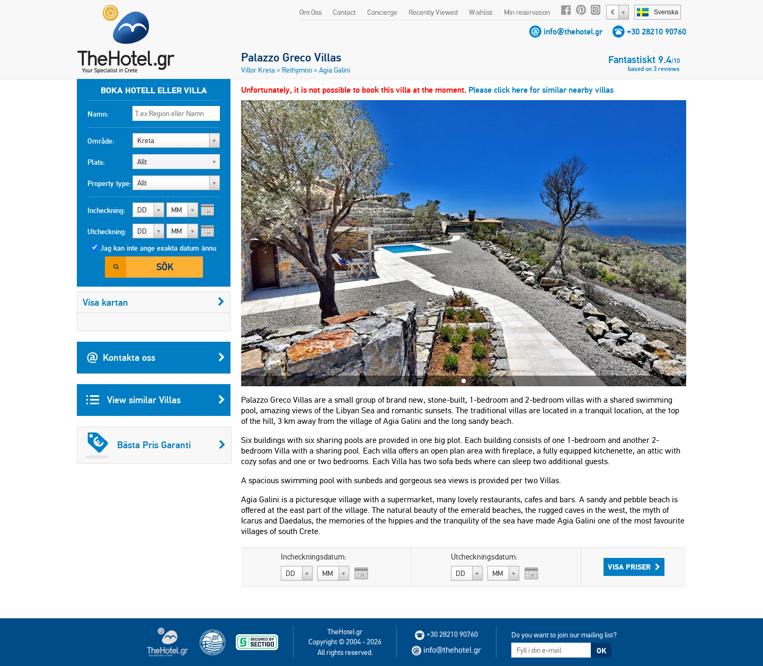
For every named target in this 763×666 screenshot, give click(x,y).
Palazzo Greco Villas (291, 57)
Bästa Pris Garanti (155, 445)
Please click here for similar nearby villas (541, 89)
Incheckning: (106, 210)
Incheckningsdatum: (314, 557)
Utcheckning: (107, 231)
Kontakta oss (155, 358)
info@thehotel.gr (573, 31)
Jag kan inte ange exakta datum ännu (158, 248)
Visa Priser (634, 567)
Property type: (109, 183)
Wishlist (480, 12)
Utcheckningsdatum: (484, 557)
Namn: (98, 114)
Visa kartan (154, 302)
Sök (164, 267)
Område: (100, 141)
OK (601, 650)
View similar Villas (155, 400)
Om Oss (310, 12)
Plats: (96, 162)
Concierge (382, 12)
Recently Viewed (433, 12)
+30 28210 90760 (656, 31)
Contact (344, 12)
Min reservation (527, 12)
